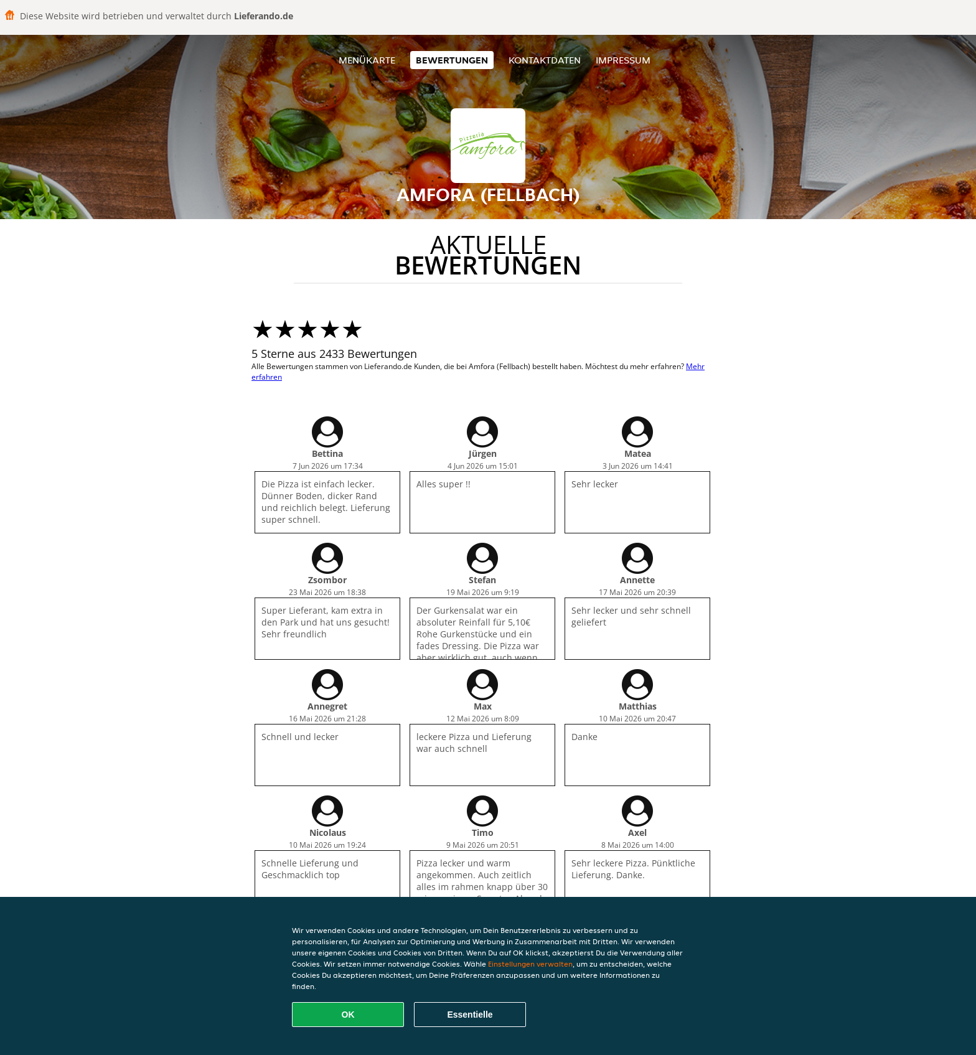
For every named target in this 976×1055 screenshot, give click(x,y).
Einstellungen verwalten (530, 963)
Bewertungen (452, 60)
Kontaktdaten (545, 60)
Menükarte (367, 60)
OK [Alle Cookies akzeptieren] (348, 1015)
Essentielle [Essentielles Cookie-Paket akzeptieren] (469, 1015)
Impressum (623, 60)
